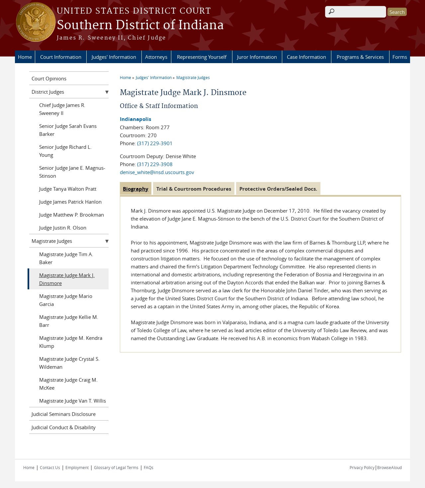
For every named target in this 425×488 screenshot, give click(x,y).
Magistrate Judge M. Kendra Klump (70, 342)
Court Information (60, 56)
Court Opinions (49, 78)
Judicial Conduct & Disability (64, 427)
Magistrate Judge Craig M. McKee (68, 383)
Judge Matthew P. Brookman (71, 214)
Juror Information (257, 56)
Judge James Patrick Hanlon (70, 201)
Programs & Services (360, 56)
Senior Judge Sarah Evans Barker (68, 130)
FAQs (148, 467)
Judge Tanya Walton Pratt (67, 188)
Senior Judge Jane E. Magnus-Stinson (72, 171)
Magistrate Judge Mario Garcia (65, 300)
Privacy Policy (362, 467)
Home (25, 56)
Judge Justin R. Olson (62, 227)
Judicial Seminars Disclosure (64, 414)
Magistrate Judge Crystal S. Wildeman (69, 362)
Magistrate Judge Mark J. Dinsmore (67, 279)
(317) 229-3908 (155, 164)
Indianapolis (135, 119)
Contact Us (50, 467)
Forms (399, 56)
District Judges (48, 91)
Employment (77, 467)
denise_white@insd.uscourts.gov (157, 172)
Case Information (306, 56)
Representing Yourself (201, 56)
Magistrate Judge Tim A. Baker (66, 258)
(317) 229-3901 (155, 143)
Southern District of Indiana (140, 25)
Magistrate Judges (193, 77)
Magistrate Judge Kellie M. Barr (68, 321)
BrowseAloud (389, 467)
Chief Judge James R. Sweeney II (62, 109)
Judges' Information (114, 56)
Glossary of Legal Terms (116, 467)
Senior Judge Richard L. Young (65, 151)
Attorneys (156, 56)
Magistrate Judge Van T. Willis (72, 400)
